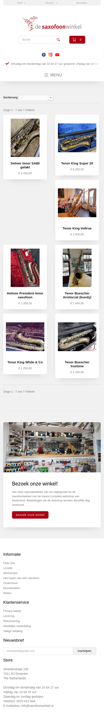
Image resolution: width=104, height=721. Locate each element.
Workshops (10, 573)
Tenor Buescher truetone (77, 364)
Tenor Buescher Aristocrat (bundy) (77, 295)
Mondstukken (11, 588)
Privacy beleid (12, 611)
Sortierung (10, 97)
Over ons (9, 563)
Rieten (7, 593)
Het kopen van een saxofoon (21, 578)
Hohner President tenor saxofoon (25, 295)
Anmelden (81, 3)
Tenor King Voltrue (77, 228)
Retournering (11, 621)
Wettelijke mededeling (17, 626)
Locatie (7, 568)
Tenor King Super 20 (77, 163)
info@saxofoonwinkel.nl (37, 705)
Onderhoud (10, 583)
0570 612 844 (26, 701)
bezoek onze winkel (30, 514)
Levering (8, 616)
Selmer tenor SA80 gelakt (25, 165)
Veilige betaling (12, 631)
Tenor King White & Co (25, 362)
